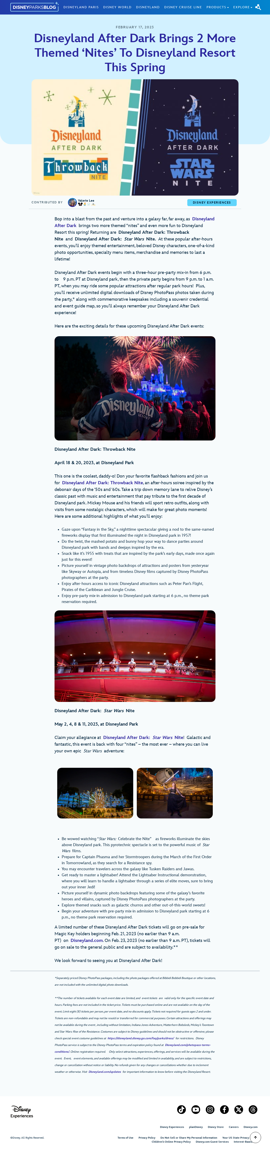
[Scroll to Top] (255, 1137)
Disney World (117, 7)
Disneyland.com (87, 940)
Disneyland (148, 7)
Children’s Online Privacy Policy (171, 1142)
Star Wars (162, 737)
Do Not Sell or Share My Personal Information (188, 1137)
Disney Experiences (172, 1127)
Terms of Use (125, 1137)
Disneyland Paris (81, 7)
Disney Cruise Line (183, 7)
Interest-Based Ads (245, 1142)
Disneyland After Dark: (127, 737)
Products (216, 7)
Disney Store (216, 1127)
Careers (233, 1127)
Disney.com (250, 1127)
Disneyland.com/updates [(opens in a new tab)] (105, 1072)
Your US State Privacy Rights (239, 1137)
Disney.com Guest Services (212, 1142)
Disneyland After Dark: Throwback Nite (102, 483)
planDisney (196, 1127)
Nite (177, 737)
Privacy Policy (147, 1137)
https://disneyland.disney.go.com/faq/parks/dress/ (140, 1038)
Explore (241, 7)
